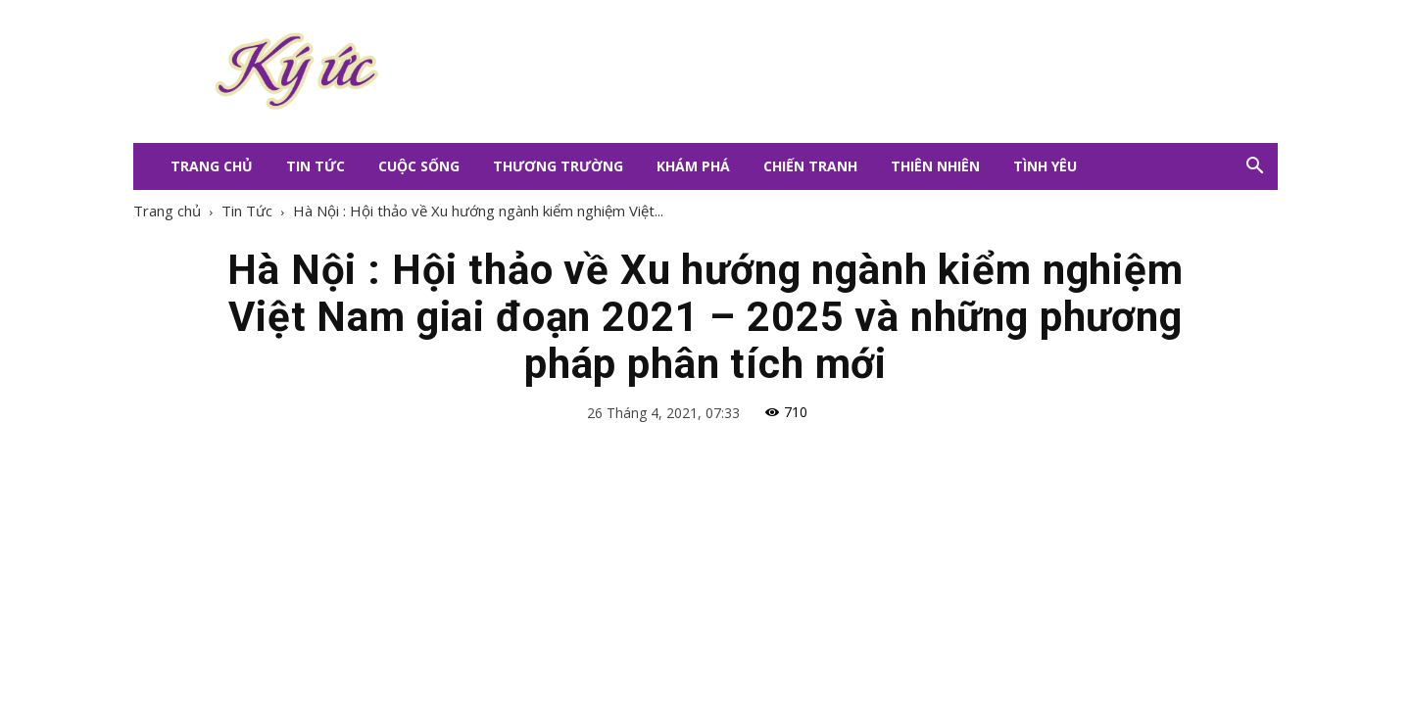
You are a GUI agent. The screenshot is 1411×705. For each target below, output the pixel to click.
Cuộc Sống (419, 166)
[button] (1254, 166)
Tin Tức (315, 166)
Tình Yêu (1045, 166)
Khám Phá (693, 166)
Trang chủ (167, 210)
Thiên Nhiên (935, 166)
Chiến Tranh (810, 166)
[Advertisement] (823, 71)
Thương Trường (558, 166)
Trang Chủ (211, 166)
